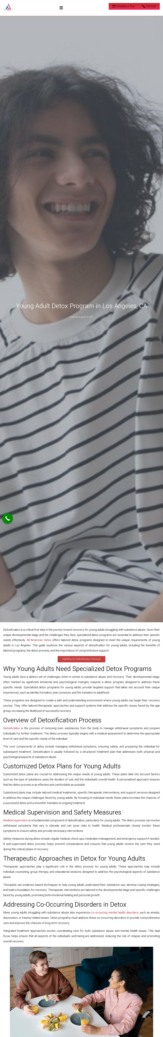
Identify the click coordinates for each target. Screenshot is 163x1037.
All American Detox (39, 640)
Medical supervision (15, 820)
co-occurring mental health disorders (114, 912)
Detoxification (11, 728)
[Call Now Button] (7, 518)
